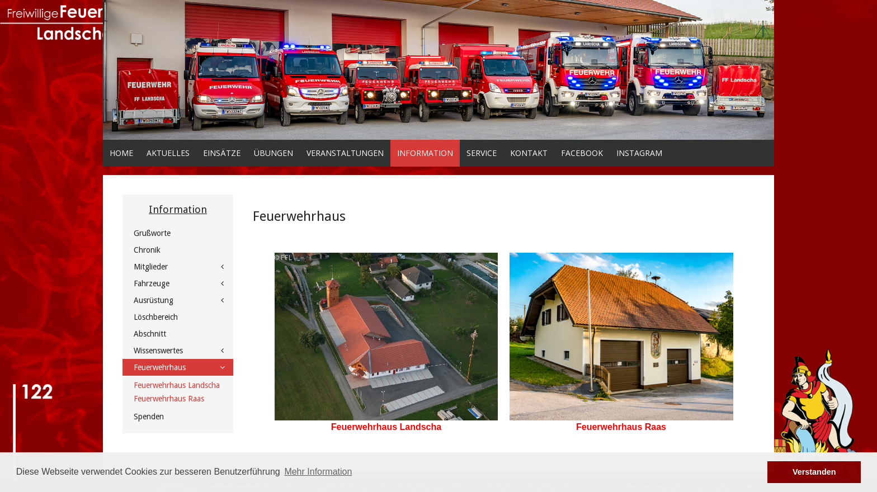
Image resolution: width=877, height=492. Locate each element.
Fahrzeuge (151, 283)
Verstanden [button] (814, 471)
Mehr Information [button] (318, 471)
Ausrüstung (153, 300)
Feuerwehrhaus (160, 367)
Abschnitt (150, 333)
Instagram (639, 153)
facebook (582, 153)
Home (121, 153)
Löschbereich (156, 317)
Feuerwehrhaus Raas (169, 398)
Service (481, 153)
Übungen (273, 153)
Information (425, 153)
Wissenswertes (158, 350)
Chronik (147, 249)
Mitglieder (151, 266)
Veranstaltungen (345, 153)
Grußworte (152, 233)
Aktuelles (168, 153)
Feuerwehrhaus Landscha (386, 427)
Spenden (149, 416)
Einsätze (222, 153)
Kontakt (529, 153)
